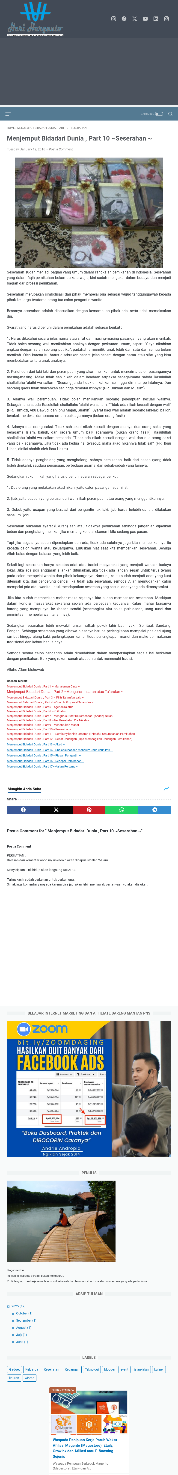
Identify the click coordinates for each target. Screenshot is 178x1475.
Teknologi (92, 1383)
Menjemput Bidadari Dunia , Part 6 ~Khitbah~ (36, 713)
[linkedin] (157, 19)
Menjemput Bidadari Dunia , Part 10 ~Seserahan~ (39, 731)
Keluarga (31, 1383)
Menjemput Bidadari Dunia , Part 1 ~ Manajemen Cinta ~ (43, 688)
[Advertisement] (89, 72)
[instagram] (116, 19)
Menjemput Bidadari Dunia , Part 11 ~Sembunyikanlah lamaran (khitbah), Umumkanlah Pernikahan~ (72, 735)
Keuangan (72, 1383)
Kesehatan (51, 1383)
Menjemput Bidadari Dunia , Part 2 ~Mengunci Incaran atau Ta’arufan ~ (65, 693)
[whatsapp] (121, 811)
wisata (29, 1392)
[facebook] (126, 19)
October (24, 1327)
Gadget (14, 1383)
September (26, 1334)
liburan (14, 1392)
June (22, 1355)
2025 (19, 1320)
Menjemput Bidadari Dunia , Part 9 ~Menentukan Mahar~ (44, 726)
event (124, 1383)
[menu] (12, 113)
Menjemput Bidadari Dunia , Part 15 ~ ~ (44, 757)
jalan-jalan (141, 1383)
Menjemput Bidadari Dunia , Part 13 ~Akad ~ (36, 746)
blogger (109, 1383)
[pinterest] (89, 811)
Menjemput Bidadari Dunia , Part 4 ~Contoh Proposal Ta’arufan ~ (50, 704)
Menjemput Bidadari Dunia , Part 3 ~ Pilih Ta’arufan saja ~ (45, 699)
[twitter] (137, 19)
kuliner (159, 1383)
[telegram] (154, 811)
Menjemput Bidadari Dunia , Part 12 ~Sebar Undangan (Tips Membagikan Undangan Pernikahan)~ (70, 740)
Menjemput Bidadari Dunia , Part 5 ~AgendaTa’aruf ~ (41, 708)
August (23, 1341)
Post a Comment (61, 151)
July (21, 1348)
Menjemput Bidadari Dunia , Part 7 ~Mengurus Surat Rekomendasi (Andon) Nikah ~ (61, 717)
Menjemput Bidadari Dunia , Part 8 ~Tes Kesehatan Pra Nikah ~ (48, 722)
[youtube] (147, 19)
